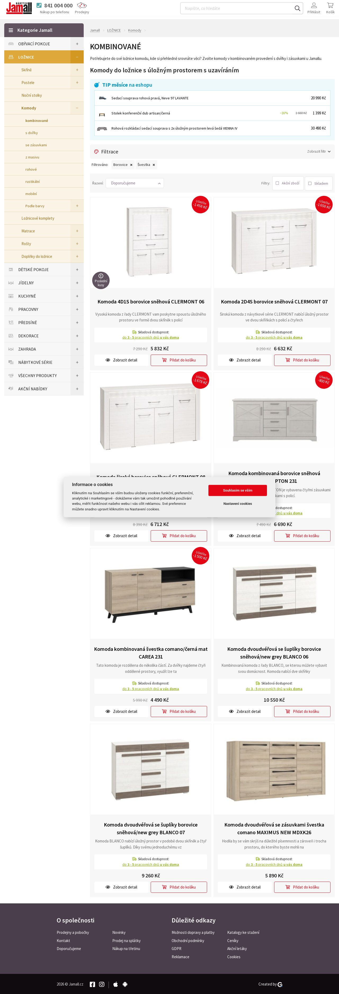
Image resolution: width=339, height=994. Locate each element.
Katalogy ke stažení (243, 931)
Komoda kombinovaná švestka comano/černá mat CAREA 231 (151, 652)
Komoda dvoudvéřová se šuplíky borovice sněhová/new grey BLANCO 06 (274, 652)
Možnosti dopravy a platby (193, 931)
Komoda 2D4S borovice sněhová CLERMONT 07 (274, 300)
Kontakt (63, 939)
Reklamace (180, 956)
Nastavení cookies (238, 504)
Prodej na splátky (126, 939)
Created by (270, 983)
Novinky (119, 931)
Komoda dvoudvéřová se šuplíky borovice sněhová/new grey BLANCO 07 (151, 827)
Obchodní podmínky (188, 939)
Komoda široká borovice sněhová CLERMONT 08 (150, 476)
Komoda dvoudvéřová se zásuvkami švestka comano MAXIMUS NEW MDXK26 (274, 827)
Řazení (97, 182)
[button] (135, 183)
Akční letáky (237, 948)
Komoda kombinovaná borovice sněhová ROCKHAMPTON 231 (274, 476)
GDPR (176, 948)
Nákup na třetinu (126, 948)
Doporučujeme (69, 948)
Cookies (233, 956)
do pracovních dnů (150, 336)
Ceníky (232, 939)
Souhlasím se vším (237, 490)
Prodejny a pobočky (73, 931)
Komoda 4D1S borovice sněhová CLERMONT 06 (150, 300)
